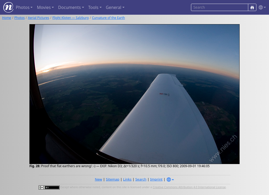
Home (6, 17)
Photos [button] (22, 7)
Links (127, 179)
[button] (261, 7)
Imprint (156, 179)
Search (140, 179)
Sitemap (112, 179)
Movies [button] (44, 7)
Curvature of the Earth (108, 17)
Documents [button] (69, 7)
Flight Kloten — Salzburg (70, 17)
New (98, 179)
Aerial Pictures (38, 17)
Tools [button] (93, 7)
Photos (19, 17)
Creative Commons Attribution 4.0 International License (189, 187)
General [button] (113, 7)
